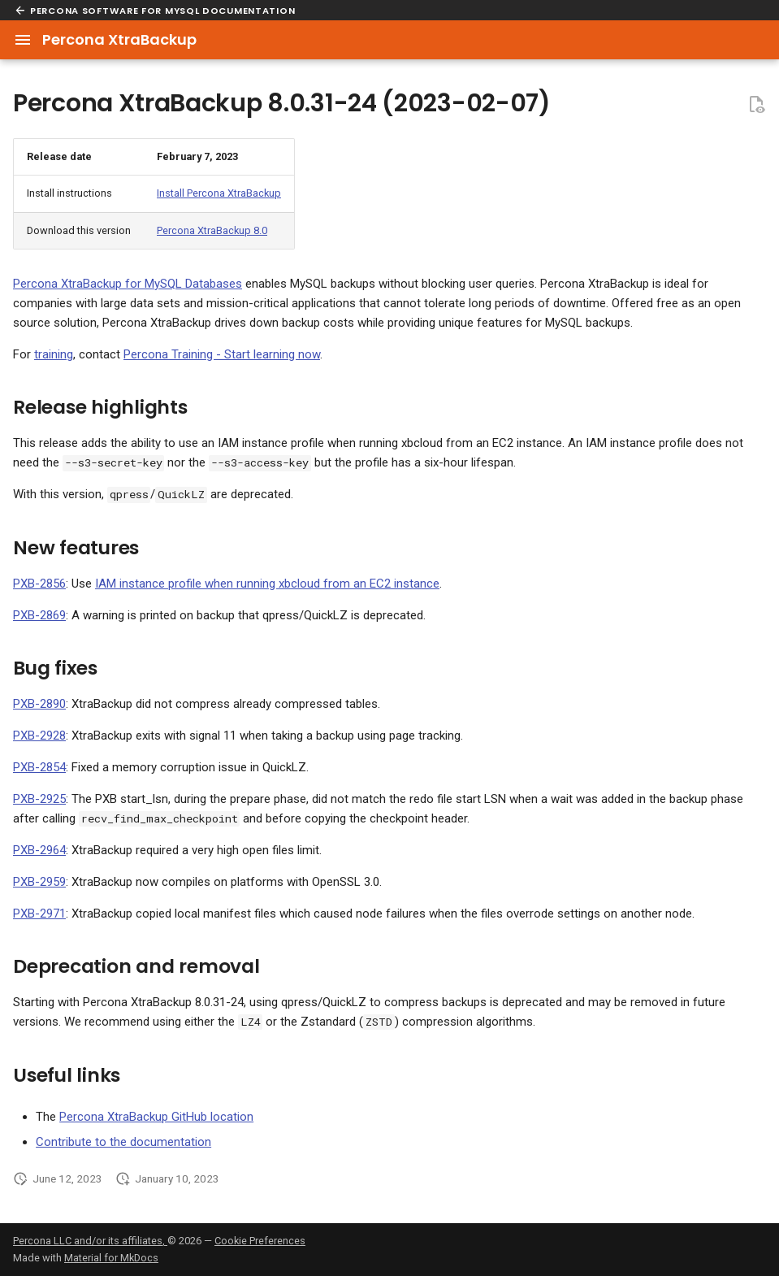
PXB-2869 (39, 615)
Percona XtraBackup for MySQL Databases (127, 283)
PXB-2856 (39, 583)
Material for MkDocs (111, 1258)
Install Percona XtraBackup (219, 193)
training (53, 354)
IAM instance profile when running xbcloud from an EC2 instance (267, 583)
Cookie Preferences (259, 1241)
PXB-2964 (39, 850)
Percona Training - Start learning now (221, 354)
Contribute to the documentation (123, 1142)
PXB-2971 (39, 913)
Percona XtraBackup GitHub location (156, 1116)
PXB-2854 (39, 767)
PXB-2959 (39, 882)
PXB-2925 (39, 799)
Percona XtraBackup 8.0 (212, 230)
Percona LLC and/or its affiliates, (90, 1241)
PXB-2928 (39, 735)
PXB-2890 (39, 704)
